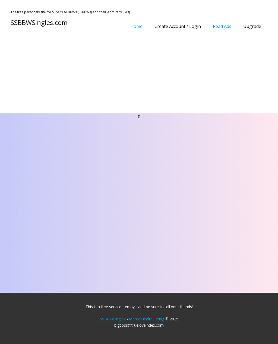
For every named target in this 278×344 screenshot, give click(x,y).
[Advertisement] (139, 73)
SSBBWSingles (112, 318)
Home (136, 26)
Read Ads (222, 26)
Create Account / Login (177, 26)
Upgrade (252, 26)
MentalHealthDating (146, 318)
